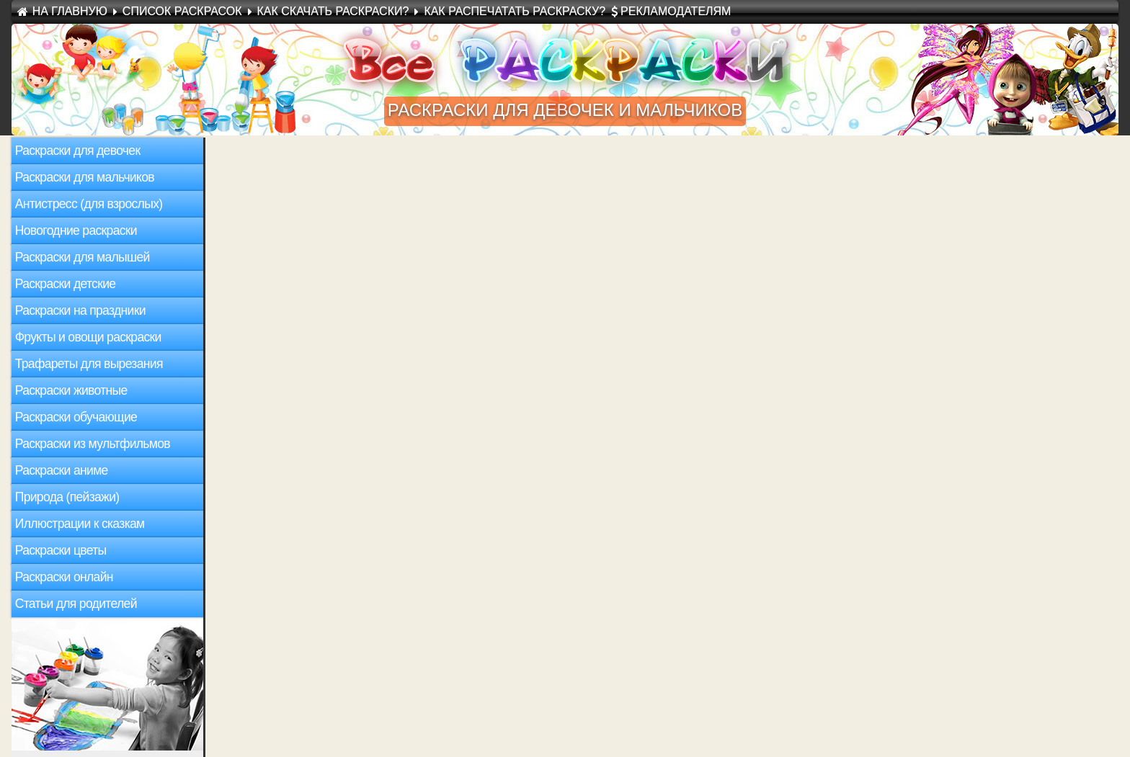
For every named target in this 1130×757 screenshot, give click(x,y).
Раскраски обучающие (76, 417)
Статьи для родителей (76, 603)
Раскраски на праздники (80, 310)
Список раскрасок (182, 11)
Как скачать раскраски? (333, 11)
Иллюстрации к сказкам (80, 523)
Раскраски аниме (61, 470)
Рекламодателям (675, 11)
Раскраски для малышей (82, 257)
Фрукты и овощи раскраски (88, 337)
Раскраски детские (65, 284)
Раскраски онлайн (64, 577)
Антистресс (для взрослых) (89, 204)
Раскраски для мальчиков (84, 177)
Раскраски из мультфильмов (92, 443)
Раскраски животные (71, 390)
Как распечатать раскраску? (514, 11)
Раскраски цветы (61, 550)
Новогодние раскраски (76, 230)
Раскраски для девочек (78, 150)
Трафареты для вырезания (89, 364)
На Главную (69, 11)
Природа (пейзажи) (67, 497)
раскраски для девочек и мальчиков (565, 110)
